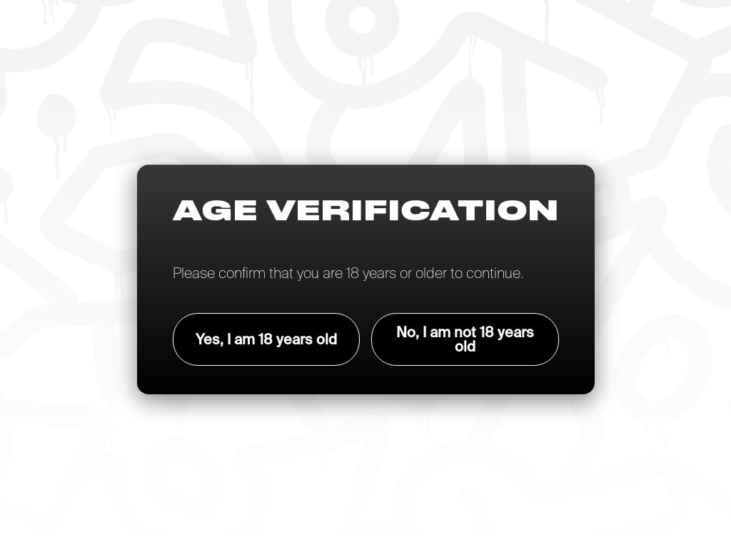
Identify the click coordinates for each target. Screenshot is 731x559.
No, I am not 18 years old (465, 339)
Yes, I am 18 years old (266, 339)
